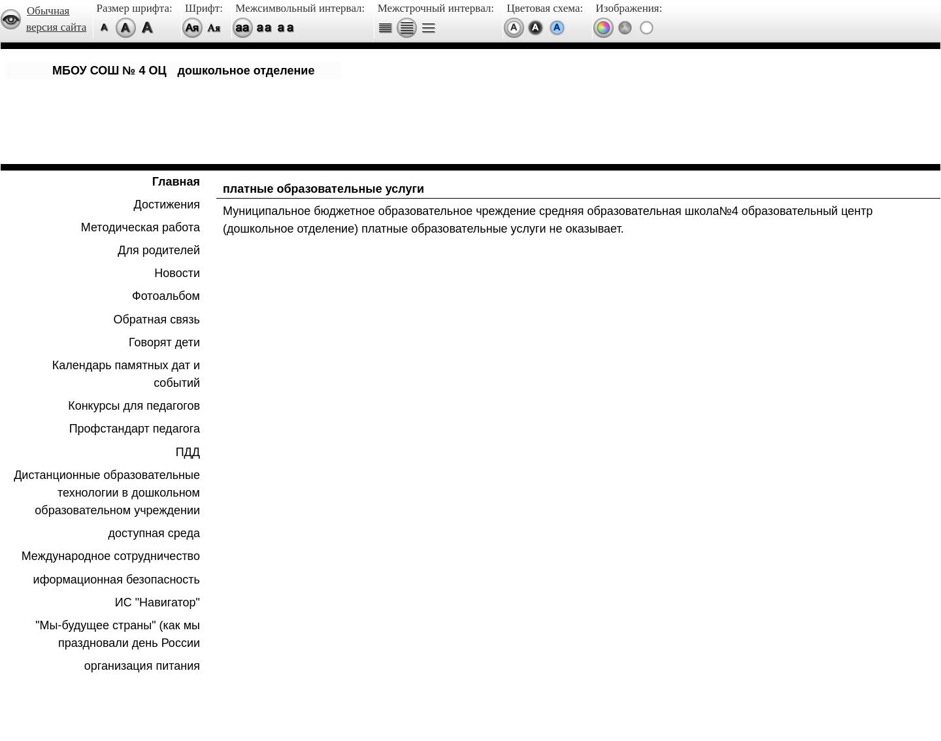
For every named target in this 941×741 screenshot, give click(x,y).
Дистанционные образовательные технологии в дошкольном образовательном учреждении (107, 493)
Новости (177, 273)
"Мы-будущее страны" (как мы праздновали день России (117, 634)
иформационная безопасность (116, 579)
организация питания (142, 665)
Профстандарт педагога (134, 428)
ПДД (188, 452)
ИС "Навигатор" (157, 602)
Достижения (167, 204)
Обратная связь (156, 319)
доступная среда (154, 533)
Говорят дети (164, 342)
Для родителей (159, 250)
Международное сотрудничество (111, 556)
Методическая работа (140, 227)
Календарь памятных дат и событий (126, 374)
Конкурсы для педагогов (134, 405)
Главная (176, 181)
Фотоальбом (166, 296)
